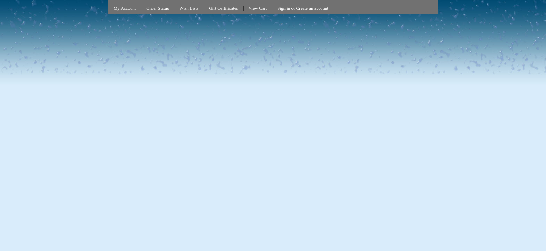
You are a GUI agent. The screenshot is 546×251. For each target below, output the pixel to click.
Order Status (157, 8)
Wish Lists (188, 8)
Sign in (283, 8)
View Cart (258, 8)
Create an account (312, 8)
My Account (125, 8)
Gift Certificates (223, 8)
